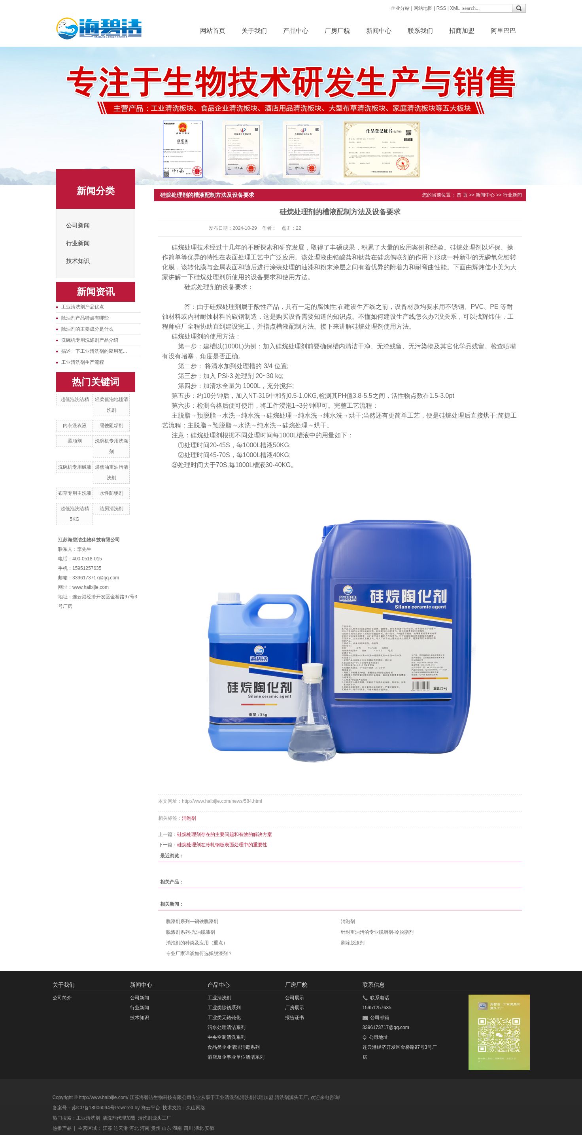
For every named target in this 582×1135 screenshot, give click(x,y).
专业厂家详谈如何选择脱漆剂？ (199, 953)
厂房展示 (294, 1007)
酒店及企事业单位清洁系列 (236, 1057)
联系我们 (420, 30)
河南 (144, 1128)
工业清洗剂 (219, 998)
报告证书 (294, 1017)
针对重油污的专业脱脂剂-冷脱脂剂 (377, 932)
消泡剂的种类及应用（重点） (197, 943)
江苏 (107, 1128)
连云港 (121, 1128)
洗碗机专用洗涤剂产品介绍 (89, 340)
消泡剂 (189, 818)
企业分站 (400, 8)
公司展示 (294, 998)
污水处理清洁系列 (227, 1027)
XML (455, 8)
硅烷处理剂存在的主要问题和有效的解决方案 (224, 834)
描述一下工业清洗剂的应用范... (94, 351)
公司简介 (62, 998)
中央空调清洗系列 (227, 1037)
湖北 (199, 1128)
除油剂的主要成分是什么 (87, 329)
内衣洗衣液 (75, 425)
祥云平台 (150, 1107)
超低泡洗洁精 (74, 399)
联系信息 (374, 985)
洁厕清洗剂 (111, 508)
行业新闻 (78, 243)
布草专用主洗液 (74, 493)
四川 (188, 1128)
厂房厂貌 (337, 30)
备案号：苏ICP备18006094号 (84, 1107)
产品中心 (295, 30)
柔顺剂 (75, 441)
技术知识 (78, 261)
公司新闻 (78, 225)
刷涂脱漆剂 (353, 943)
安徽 (209, 1128)
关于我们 (254, 30)
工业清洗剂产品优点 (82, 307)
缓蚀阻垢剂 (111, 425)
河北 (134, 1128)
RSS (441, 8)
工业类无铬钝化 (224, 1017)
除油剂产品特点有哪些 (85, 318)
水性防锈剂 (111, 493)
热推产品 (62, 1128)
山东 (166, 1128)
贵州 (156, 1128)
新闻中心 (378, 30)
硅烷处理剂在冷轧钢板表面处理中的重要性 (222, 844)
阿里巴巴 (503, 30)
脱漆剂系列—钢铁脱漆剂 (192, 921)
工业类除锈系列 (224, 1007)
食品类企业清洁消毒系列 (234, 1047)
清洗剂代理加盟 (256, 1097)
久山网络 (195, 1107)
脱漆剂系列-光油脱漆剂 (190, 932)
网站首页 (212, 30)
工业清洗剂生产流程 (82, 362)
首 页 (462, 195)
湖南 (177, 1128)
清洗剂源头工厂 (291, 1097)
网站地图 (423, 8)
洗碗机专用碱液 (74, 467)
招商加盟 (461, 30)
